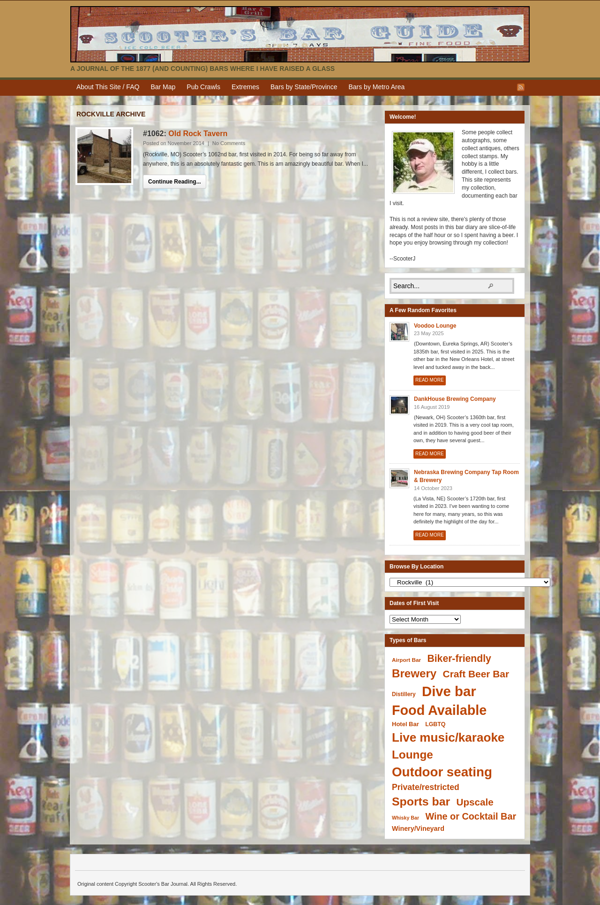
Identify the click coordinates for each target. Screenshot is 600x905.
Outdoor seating (442, 772)
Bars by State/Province (303, 87)
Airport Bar (406, 660)
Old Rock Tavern (197, 134)
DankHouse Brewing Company (455, 399)
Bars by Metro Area (376, 87)
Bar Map (162, 87)
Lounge (412, 754)
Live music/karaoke (448, 737)
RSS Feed (521, 87)
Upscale (475, 802)
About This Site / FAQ (107, 87)
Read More (429, 380)
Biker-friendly (459, 658)
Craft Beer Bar (476, 673)
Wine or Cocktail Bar (470, 816)
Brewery (414, 673)
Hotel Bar (405, 724)
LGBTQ (435, 724)
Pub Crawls (203, 87)
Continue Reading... (174, 181)
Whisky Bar (405, 818)
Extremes (245, 87)
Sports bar (421, 801)
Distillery (404, 694)
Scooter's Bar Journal (300, 34)
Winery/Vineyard (418, 828)
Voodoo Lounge (435, 325)
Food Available (439, 710)
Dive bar (449, 691)
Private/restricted (425, 787)
